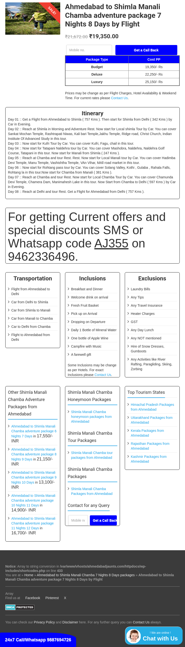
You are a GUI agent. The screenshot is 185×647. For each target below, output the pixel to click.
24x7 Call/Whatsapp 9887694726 (38, 639)
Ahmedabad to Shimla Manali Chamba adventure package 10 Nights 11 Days (33, 500)
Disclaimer (70, 622)
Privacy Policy (44, 622)
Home (28, 575)
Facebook (32, 598)
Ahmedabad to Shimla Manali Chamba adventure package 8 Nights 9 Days (34, 454)
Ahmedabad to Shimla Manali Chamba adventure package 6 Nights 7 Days (34, 431)
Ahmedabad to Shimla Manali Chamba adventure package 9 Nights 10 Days (34, 477)
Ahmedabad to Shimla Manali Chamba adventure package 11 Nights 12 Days (33, 523)
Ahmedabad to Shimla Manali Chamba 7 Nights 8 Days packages (86, 575)
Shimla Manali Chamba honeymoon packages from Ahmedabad (91, 416)
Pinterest (52, 598)
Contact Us (119, 98)
